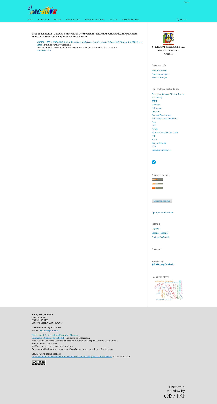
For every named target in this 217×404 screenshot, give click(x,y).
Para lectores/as (159, 77)
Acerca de (43, 19)
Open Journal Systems (162, 212)
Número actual (73, 19)
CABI (154, 125)
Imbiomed (156, 108)
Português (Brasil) (160, 237)
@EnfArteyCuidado (163, 264)
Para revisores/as (160, 74)
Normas (57, 19)
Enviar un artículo (162, 201)
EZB (153, 136)
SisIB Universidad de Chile (165, 132)
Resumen (41, 50)
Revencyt (156, 104)
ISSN (154, 146)
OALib (155, 129)
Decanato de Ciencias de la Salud (48, 338)
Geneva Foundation (161, 115)
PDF (49, 50)
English (155, 228)
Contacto (113, 19)
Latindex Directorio (161, 150)
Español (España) (160, 233)
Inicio (30, 19)
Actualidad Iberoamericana (165, 118)
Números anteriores (94, 19)
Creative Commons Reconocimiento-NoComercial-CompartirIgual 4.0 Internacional (72, 356)
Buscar (183, 19)
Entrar (186, 2)
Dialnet (155, 111)
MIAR (154, 139)
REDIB (154, 101)
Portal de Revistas (130, 19)
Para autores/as (159, 70)
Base (154, 122)
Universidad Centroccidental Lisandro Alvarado (55, 335)
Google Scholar (159, 143)
